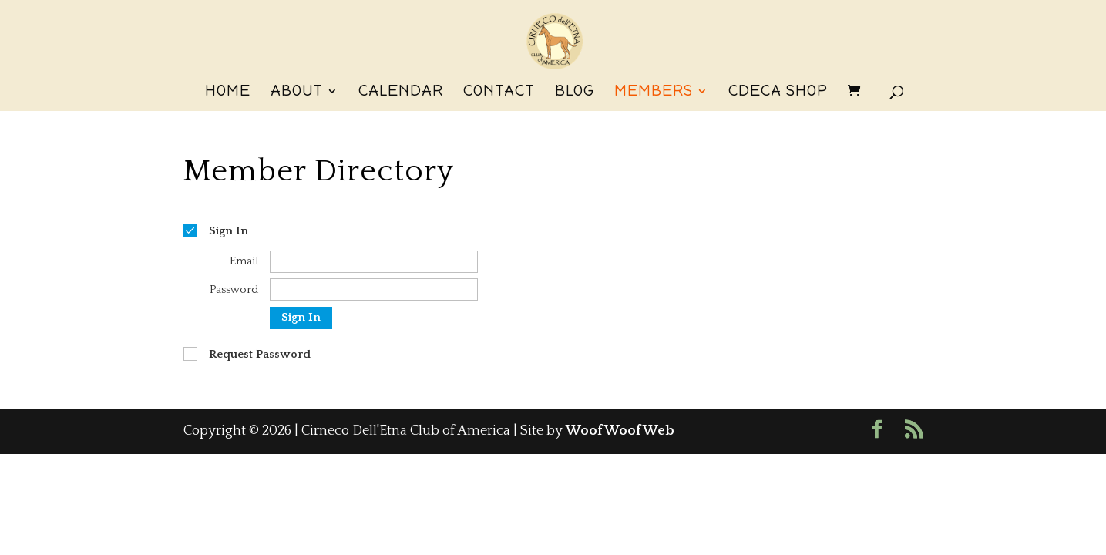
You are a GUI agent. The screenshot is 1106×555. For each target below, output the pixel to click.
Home (227, 92)
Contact (499, 92)
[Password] (374, 289)
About (297, 92)
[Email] (374, 262)
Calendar (400, 92)
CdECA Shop (778, 92)
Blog (574, 92)
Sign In (301, 317)
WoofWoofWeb (620, 431)
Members (653, 92)
